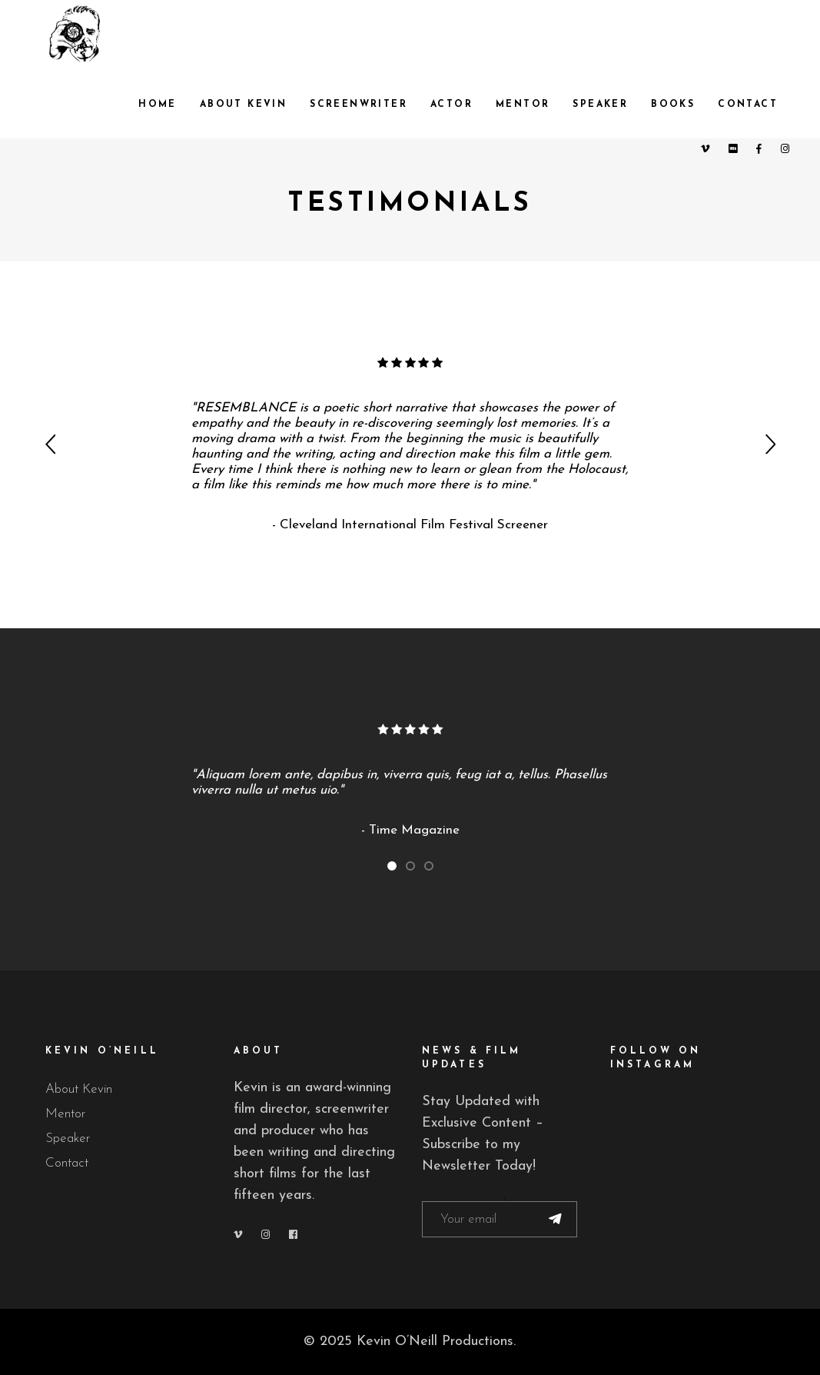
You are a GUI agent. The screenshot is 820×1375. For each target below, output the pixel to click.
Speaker (67, 1138)
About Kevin (78, 1089)
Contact (66, 1163)
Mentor (65, 1113)
